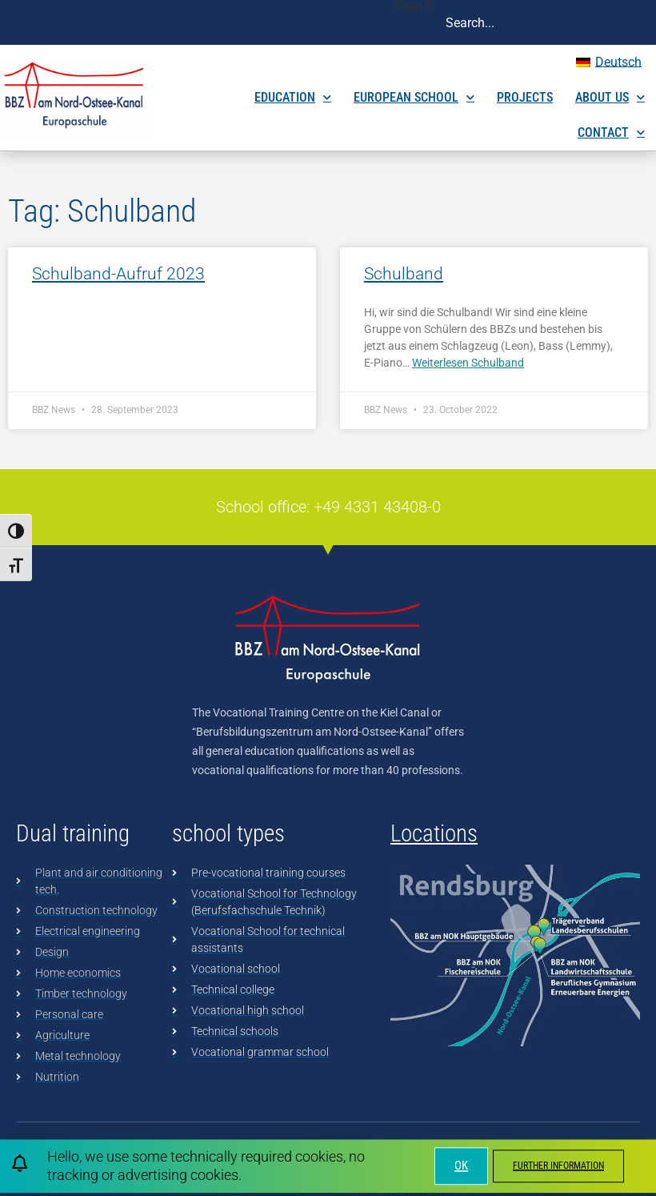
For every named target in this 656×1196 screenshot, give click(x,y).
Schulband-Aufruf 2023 (118, 273)
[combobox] (544, 22)
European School (414, 97)
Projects (525, 97)
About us (610, 97)
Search (413, 7)
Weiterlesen (468, 362)
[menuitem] (609, 62)
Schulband (403, 273)
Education (292, 97)
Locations (434, 833)
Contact (611, 132)
